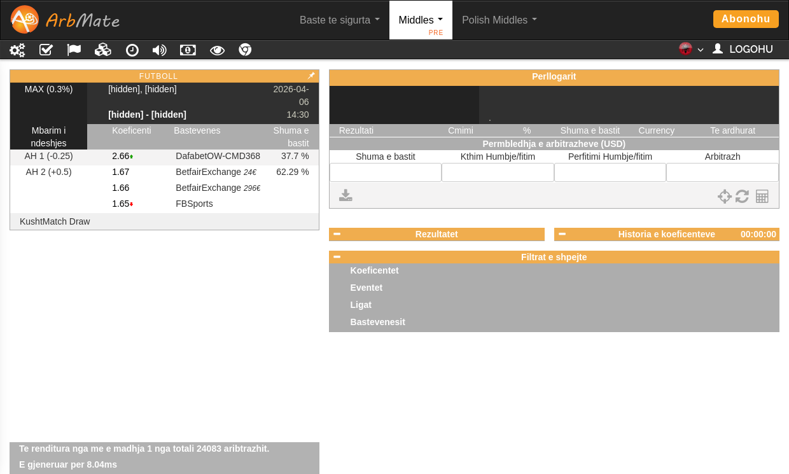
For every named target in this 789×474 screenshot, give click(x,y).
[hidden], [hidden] (142, 89)
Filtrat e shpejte (554, 257)
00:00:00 (758, 234)
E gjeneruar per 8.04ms (68, 464)
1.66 (120, 188)
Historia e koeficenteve (667, 234)
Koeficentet (375, 270)
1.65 (120, 204)
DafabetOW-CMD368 (218, 156)
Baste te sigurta (340, 20)
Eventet (367, 287)
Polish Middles (499, 20)
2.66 (120, 156)
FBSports (194, 204)
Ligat (361, 305)
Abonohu (746, 18)
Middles (421, 27)
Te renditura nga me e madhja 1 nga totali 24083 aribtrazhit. (144, 448)
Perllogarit (554, 76)
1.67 (120, 172)
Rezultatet (436, 234)
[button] (691, 53)
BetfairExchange (216, 172)
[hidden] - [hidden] (147, 114)
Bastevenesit (378, 322)
